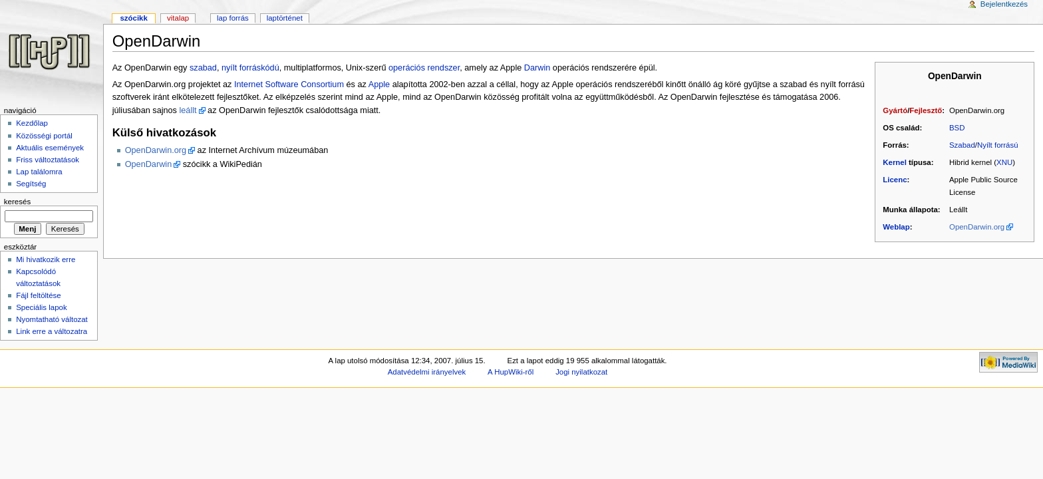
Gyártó (895, 110)
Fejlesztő (925, 110)
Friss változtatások (47, 160)
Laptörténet (285, 18)
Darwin (537, 68)
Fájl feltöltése (38, 295)
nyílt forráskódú (250, 68)
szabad (203, 68)
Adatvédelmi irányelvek (427, 372)
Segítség (31, 184)
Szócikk (133, 18)
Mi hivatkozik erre (45, 259)
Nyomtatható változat (52, 319)
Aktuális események (50, 148)
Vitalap (178, 18)
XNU (1004, 162)
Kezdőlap (32, 123)
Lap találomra (39, 172)
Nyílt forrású (997, 145)
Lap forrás (233, 18)
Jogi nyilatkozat (581, 372)
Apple (379, 84)
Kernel (895, 162)
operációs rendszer (424, 68)
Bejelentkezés (1004, 4)
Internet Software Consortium (289, 84)
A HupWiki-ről (510, 372)
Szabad (962, 145)
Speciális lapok (41, 307)
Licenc (895, 180)
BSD (957, 128)
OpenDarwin (148, 164)
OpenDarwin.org (976, 227)
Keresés (17, 202)
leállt (188, 110)
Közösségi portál (44, 136)
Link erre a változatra (51, 331)
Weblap (896, 227)
